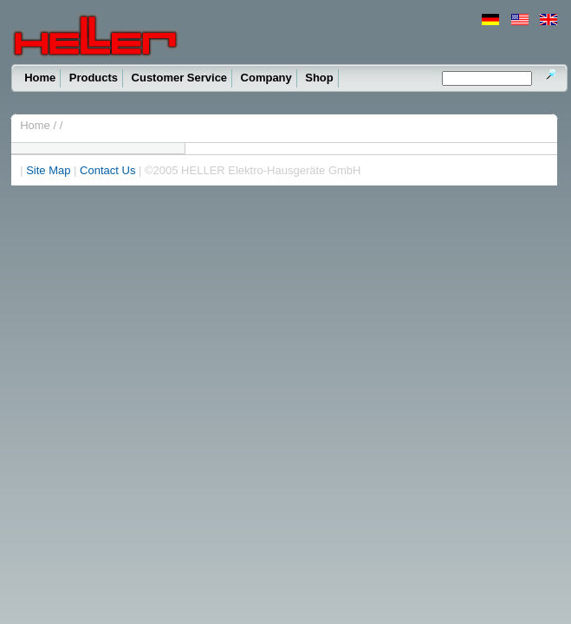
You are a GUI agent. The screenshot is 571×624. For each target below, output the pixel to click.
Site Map (48, 170)
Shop (319, 77)
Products (93, 77)
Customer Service (180, 77)
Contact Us (107, 170)
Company (266, 77)
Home (39, 77)
